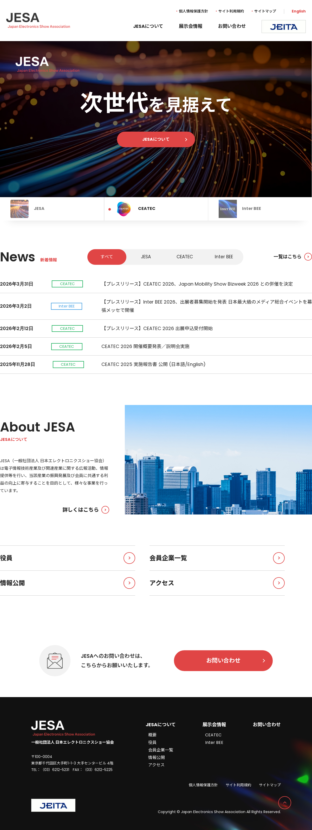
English (299, 11)
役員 (67, 558)
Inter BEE (214, 742)
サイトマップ (265, 11)
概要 (152, 735)
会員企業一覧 (217, 558)
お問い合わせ (232, 26)
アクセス (217, 583)
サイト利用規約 (231, 11)
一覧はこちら (293, 257)
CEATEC (213, 735)
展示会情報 (190, 26)
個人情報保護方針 (193, 11)
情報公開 (67, 583)
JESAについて (148, 26)
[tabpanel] (156, 119)
